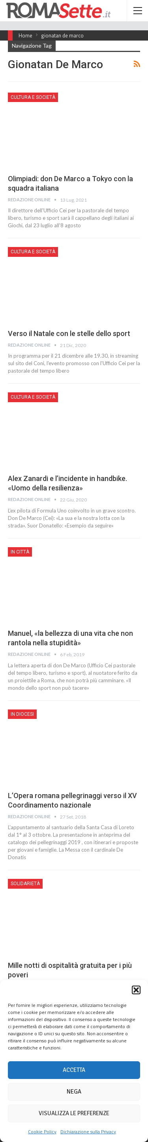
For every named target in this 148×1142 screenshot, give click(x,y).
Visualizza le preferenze (74, 1113)
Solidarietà (25, 883)
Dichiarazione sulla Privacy (88, 1131)
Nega (74, 1091)
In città (20, 552)
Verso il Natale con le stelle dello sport (69, 333)
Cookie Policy (42, 1131)
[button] (136, 990)
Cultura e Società (33, 97)
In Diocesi (22, 714)
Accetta (74, 1069)
